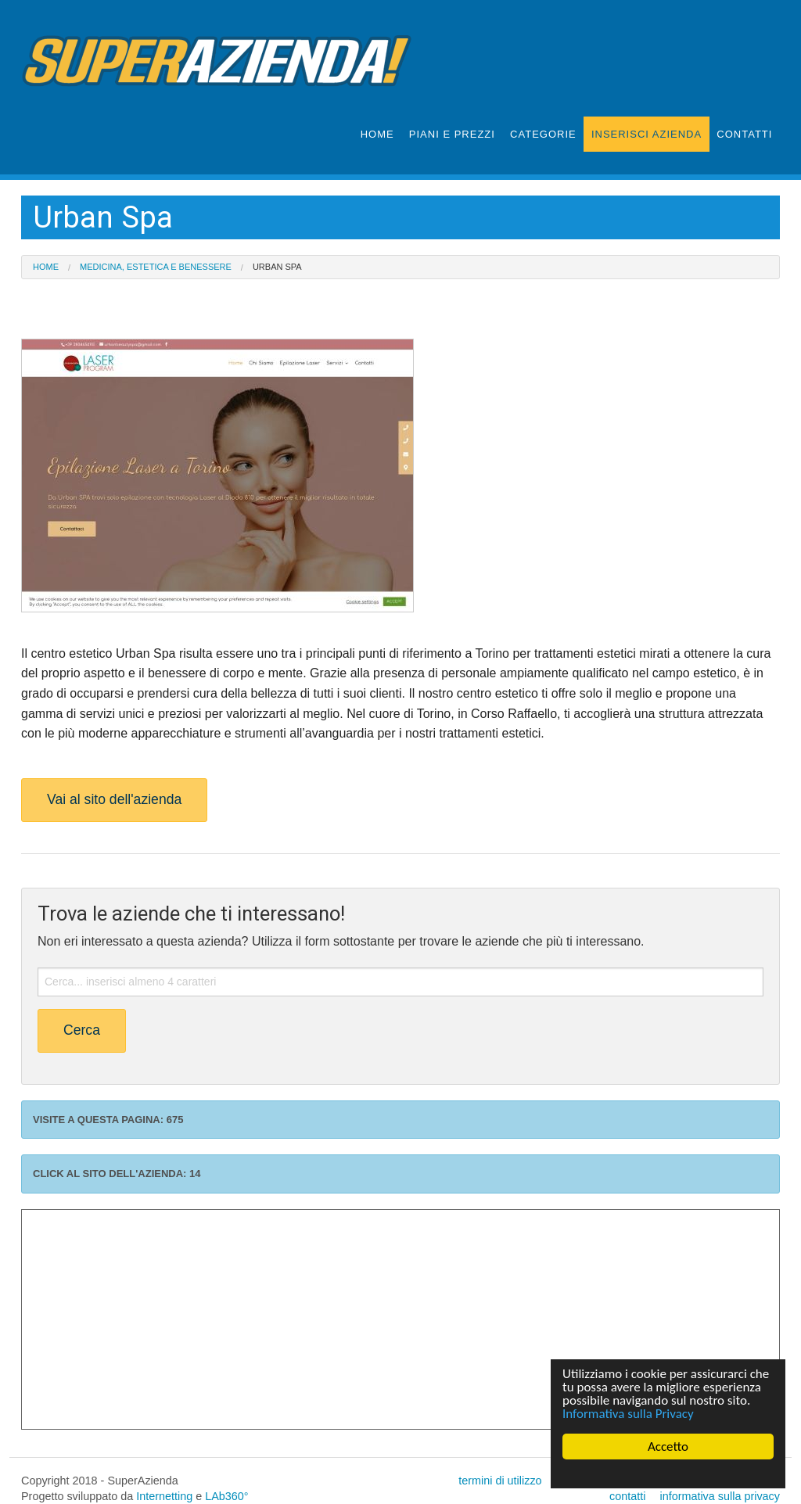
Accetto (668, 1446)
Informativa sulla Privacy (628, 1413)
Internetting (164, 1496)
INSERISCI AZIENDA (646, 134)
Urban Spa (277, 266)
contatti (627, 1496)
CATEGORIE (543, 134)
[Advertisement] (400, 1319)
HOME (377, 134)
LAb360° (226, 1496)
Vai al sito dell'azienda (114, 799)
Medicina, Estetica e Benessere (156, 266)
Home (46, 266)
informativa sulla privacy (719, 1496)
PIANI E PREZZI (452, 134)
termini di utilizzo (499, 1480)
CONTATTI (744, 134)
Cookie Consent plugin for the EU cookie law (668, 1473)
